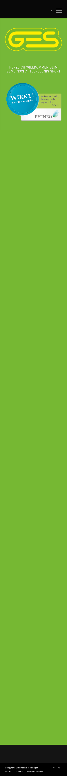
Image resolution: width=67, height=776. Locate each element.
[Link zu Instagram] (59, 767)
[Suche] (49, 11)
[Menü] (57, 11)
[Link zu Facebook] (54, 767)
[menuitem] (49, 11)
